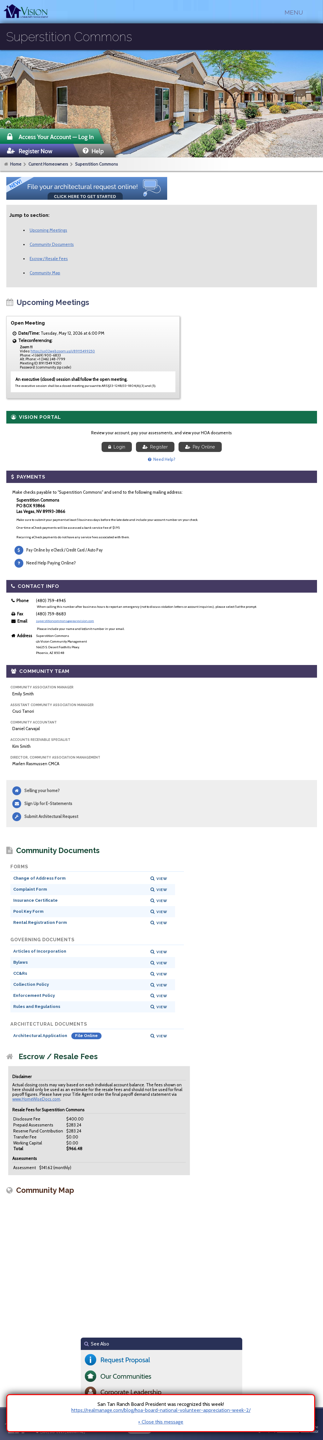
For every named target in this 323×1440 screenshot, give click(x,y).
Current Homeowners (48, 164)
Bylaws (20, 962)
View (161, 878)
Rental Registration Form (40, 922)
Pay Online (200, 446)
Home (15, 164)
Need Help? (161, 459)
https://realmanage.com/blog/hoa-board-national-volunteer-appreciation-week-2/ (160, 1410)
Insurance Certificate (35, 900)
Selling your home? (42, 790)
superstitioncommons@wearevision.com (65, 621)
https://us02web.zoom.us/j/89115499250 (63, 351)
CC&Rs (20, 973)
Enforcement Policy (34, 995)
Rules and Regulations (36, 1006)
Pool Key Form (28, 911)
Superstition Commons (96, 164)
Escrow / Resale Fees (49, 258)
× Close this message (160, 1422)
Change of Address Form (39, 878)
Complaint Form (30, 889)
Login (116, 446)
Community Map (45, 272)
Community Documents (52, 244)
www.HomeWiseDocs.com (36, 1098)
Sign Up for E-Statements (48, 803)
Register (155, 446)
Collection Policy (31, 984)
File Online (86, 1035)
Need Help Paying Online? (51, 562)
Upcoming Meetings (48, 230)
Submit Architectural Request (51, 816)
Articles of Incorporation (39, 951)
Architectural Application (40, 1035)
